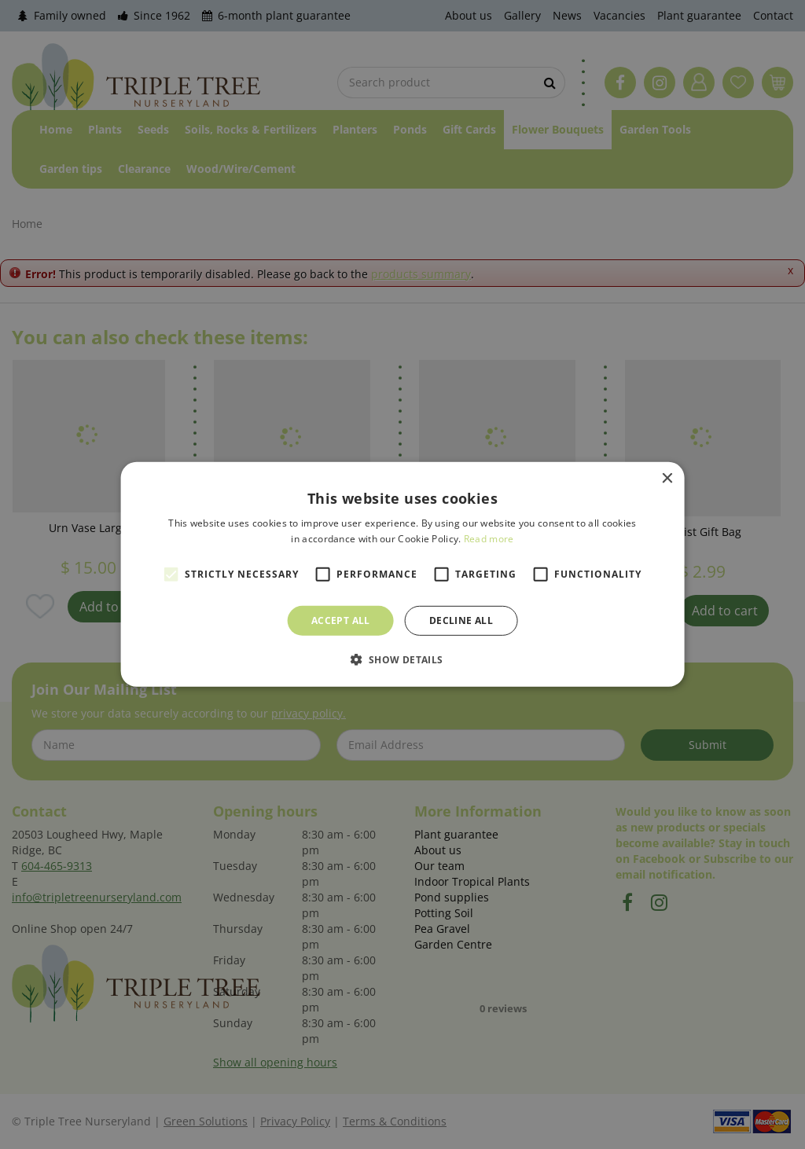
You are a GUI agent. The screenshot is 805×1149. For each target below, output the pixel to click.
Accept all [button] (340, 620)
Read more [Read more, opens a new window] (489, 538)
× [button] (666, 479)
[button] (402, 659)
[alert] (402, 574)
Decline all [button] (461, 620)
